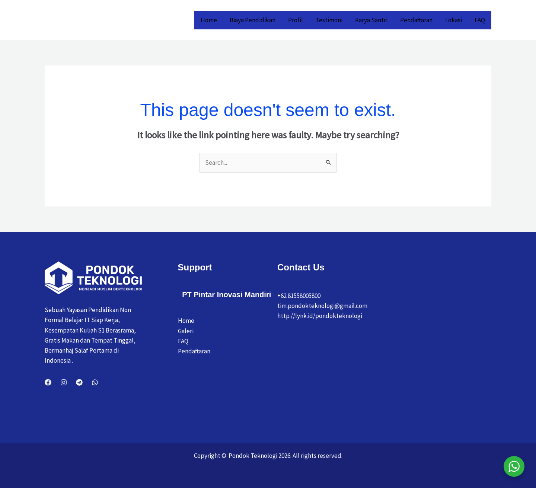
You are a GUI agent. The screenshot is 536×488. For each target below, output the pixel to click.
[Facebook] (48, 382)
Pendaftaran (416, 20)
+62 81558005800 (298, 296)
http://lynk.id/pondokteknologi (319, 316)
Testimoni (329, 20)
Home (209, 20)
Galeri (186, 331)
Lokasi (453, 20)
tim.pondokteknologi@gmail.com (322, 306)
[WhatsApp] (95, 382)
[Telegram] (79, 382)
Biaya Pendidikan (252, 20)
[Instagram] (63, 382)
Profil (295, 20)
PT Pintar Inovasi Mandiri (226, 294)
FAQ (480, 20)
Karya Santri (371, 20)
